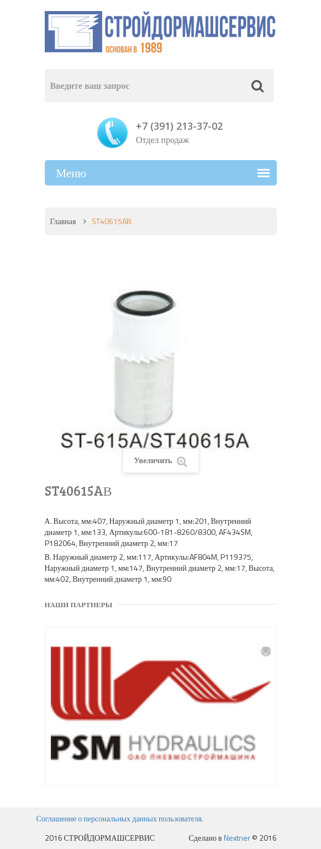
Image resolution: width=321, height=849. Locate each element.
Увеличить (160, 460)
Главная (63, 221)
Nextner (237, 837)
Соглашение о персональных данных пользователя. (120, 818)
